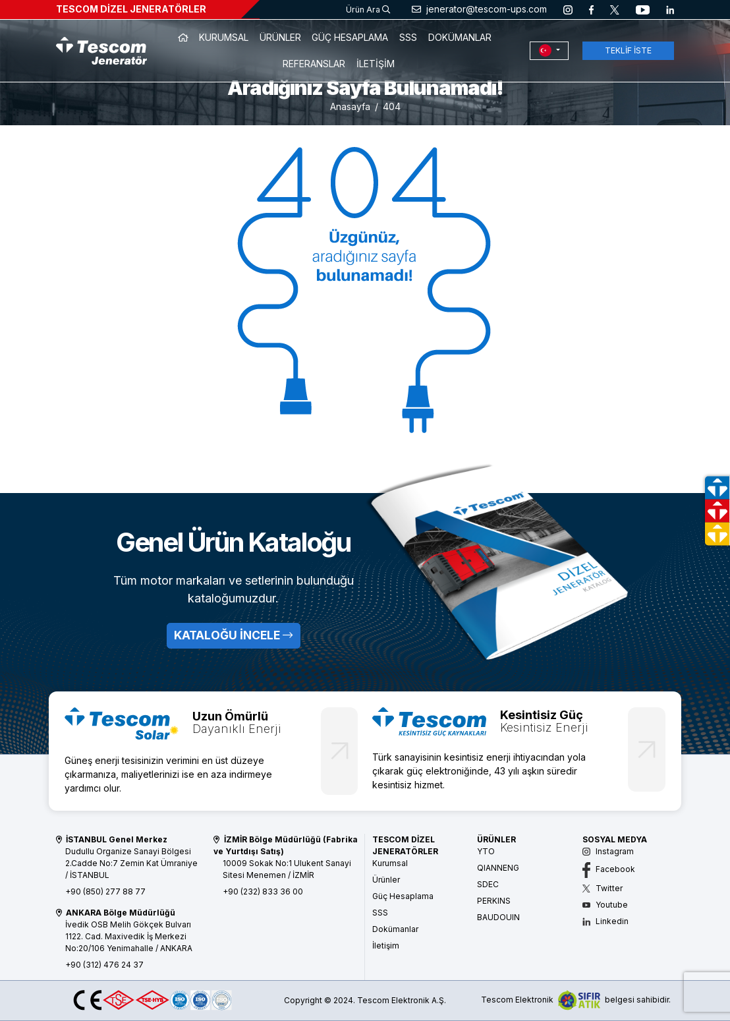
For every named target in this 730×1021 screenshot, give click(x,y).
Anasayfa (350, 106)
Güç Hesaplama (403, 896)
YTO (486, 851)
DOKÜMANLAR (459, 37)
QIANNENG (498, 868)
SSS (408, 37)
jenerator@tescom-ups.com (479, 9)
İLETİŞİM (375, 63)
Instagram (608, 851)
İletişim (385, 945)
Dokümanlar (395, 929)
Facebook (608, 869)
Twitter (602, 888)
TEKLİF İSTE (628, 50)
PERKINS (494, 901)
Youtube (605, 905)
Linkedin (605, 921)
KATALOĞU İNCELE (233, 635)
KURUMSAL (223, 37)
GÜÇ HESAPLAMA (350, 37)
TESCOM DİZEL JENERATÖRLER (131, 9)
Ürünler (386, 880)
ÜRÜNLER (280, 37)
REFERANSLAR (314, 63)
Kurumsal (390, 863)
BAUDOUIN (498, 917)
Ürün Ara (368, 10)
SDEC (488, 884)
